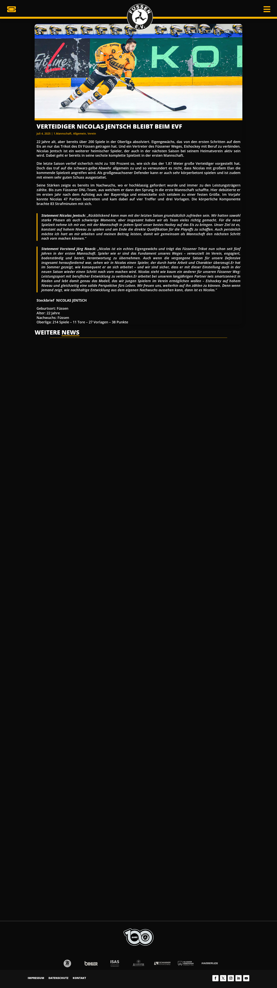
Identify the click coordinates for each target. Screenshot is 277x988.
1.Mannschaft (63, 133)
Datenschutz (58, 978)
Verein (92, 133)
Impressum (36, 978)
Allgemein (79, 133)
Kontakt (79, 978)
